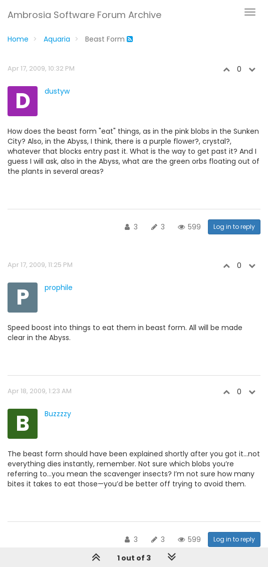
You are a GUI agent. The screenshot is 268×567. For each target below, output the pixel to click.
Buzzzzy (58, 414)
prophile (59, 287)
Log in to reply (234, 226)
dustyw (57, 91)
